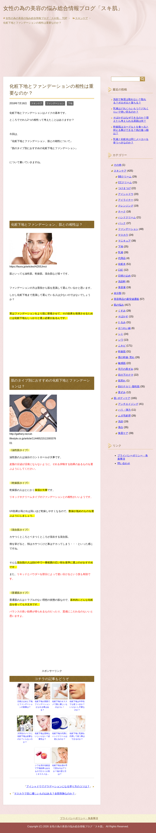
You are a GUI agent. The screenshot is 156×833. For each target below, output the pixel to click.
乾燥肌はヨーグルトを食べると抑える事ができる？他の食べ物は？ (131, 130)
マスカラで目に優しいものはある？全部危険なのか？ (44, 793)
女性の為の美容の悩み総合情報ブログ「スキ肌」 (66, 8)
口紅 (120, 270)
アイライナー (125, 200)
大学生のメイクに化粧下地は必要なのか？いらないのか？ (25, 738)
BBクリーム (125, 177)
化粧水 (122, 264)
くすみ (122, 311)
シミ (120, 334)
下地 (70, 104)
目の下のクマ (125, 375)
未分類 (117, 293)
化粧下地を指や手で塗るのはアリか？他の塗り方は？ (59, 769)
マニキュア (124, 241)
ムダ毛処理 (124, 416)
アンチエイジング (128, 404)
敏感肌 (122, 363)
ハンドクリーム (127, 218)
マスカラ (123, 235)
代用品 (122, 258)
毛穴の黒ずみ (125, 369)
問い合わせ (123, 464)
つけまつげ (124, 188)
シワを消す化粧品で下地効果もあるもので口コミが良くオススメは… (42, 769)
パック (122, 223)
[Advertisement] (78, 53)
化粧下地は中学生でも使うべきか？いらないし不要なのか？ (77, 706)
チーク (122, 212)
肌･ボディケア (122, 398)
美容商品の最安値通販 (126, 299)
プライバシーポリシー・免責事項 (79, 818)
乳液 (120, 253)
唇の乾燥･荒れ (126, 357)
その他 (117, 165)
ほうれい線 (124, 328)
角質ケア (123, 433)
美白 (120, 427)
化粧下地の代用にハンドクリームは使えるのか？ (59, 736)
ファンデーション (55, 104)
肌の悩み (119, 305)
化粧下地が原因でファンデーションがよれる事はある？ (42, 706)
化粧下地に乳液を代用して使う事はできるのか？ (77, 736)
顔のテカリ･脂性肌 (129, 387)
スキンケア (36, 104)
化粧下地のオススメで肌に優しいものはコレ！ (59, 705)
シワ (120, 340)
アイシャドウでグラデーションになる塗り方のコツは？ (58, 786)
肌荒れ (122, 381)
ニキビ (122, 346)
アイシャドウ (125, 194)
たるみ (122, 322)
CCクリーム (125, 183)
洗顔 (120, 422)
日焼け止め (124, 276)
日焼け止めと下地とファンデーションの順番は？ (25, 705)
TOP (36, 18)
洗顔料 (122, 282)
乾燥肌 (122, 352)
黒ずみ (122, 392)
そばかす (123, 317)
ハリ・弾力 (124, 410)
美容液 (122, 287)
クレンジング (125, 206)
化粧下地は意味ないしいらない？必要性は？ (42, 736)
